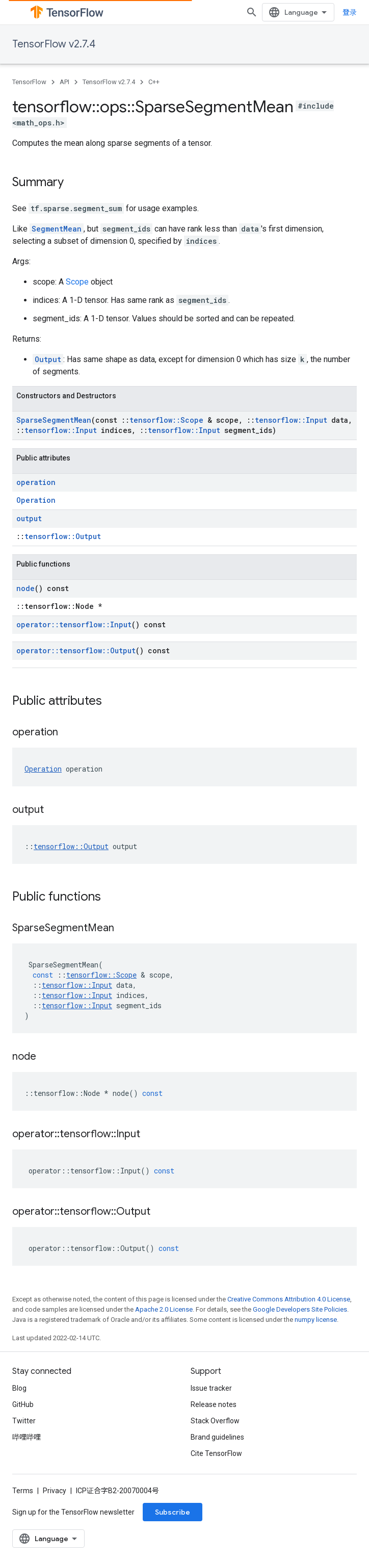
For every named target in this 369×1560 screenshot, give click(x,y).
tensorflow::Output (62, 536)
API (64, 82)
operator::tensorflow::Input (73, 624)
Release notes (213, 1404)
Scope (77, 282)
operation (36, 482)
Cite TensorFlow (216, 1453)
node (25, 588)
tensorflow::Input (291, 420)
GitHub (23, 1404)
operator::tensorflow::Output (76, 650)
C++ (154, 82)
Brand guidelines (217, 1437)
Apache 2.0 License (164, 1309)
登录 (349, 12)
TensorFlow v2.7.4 (53, 44)
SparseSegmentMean (53, 420)
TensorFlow (29, 82)
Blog (19, 1388)
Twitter (24, 1421)
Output (48, 359)
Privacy (54, 1491)
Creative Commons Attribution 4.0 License (288, 1299)
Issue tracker (211, 1388)
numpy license (316, 1319)
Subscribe (172, 1512)
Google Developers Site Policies (300, 1309)
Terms (22, 1491)
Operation (36, 500)
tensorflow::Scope (166, 420)
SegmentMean (57, 229)
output (29, 518)
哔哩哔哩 (26, 1437)
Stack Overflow (215, 1421)
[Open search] (252, 12)
